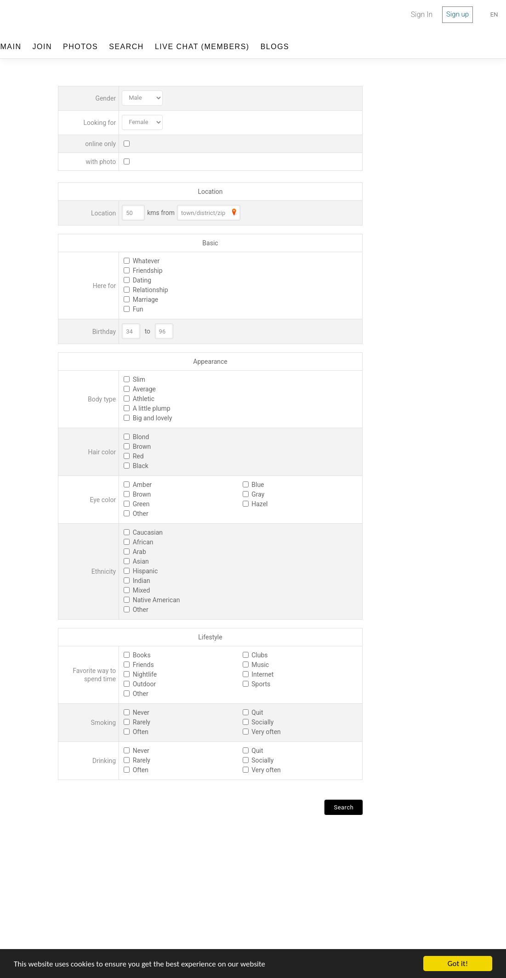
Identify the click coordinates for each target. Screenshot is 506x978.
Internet (262, 674)
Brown (142, 446)
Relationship (150, 290)
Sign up (457, 14)
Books (142, 655)
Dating (142, 280)
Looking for (100, 122)
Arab (139, 551)
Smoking (103, 722)
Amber (142, 484)
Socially (262, 722)
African (143, 542)
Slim (139, 379)
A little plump (152, 408)
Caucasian (148, 532)
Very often (266, 731)
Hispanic (145, 571)
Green (141, 504)
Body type (102, 399)
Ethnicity (103, 571)
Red (138, 456)
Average (144, 389)
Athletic (143, 398)
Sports (260, 684)
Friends (143, 664)
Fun (138, 309)
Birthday (104, 331)
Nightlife (145, 674)
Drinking (104, 760)
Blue (257, 484)
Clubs (259, 655)
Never (141, 712)
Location (103, 213)
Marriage (146, 299)
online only (100, 143)
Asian (141, 561)
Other (140, 513)
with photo (100, 161)
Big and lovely (152, 418)
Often (140, 731)
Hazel (259, 504)
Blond (141, 437)
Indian (141, 580)
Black (140, 465)
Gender (105, 98)
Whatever (146, 261)
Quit (257, 712)
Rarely (141, 722)
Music (260, 664)
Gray (257, 494)
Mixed (141, 590)
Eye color (103, 499)
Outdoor (144, 684)
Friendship (148, 270)
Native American (156, 600)
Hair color (102, 452)
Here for (104, 285)
